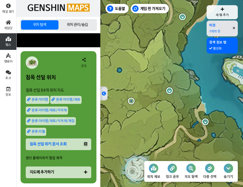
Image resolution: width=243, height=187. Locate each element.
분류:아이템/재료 (65, 100)
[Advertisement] (58, 40)
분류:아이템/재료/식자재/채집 (51, 121)
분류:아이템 (37, 100)
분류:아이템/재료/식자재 (47, 110)
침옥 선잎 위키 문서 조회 (58, 144)
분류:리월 (36, 131)
